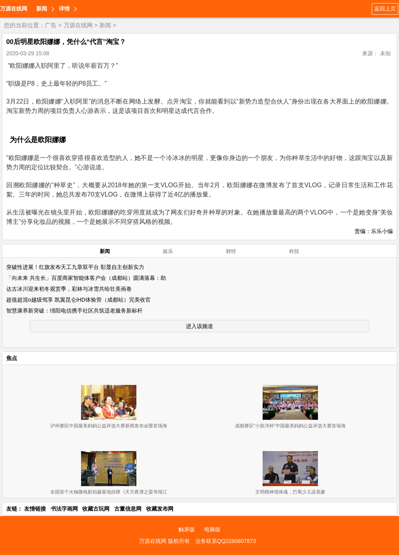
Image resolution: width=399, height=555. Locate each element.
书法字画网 (64, 509)
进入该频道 (199, 326)
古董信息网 (127, 509)
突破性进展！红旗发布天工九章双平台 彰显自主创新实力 (75, 267)
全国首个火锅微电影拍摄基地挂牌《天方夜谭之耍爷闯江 (108, 492)
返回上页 (385, 8)
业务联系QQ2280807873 (225, 541)
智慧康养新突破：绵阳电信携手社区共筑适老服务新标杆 (74, 310)
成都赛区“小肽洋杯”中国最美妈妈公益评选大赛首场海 (290, 426)
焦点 (11, 358)
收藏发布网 (159, 509)
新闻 (41, 8)
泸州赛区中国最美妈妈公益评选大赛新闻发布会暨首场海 (108, 426)
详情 (64, 8)
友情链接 (35, 509)
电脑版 (212, 529)
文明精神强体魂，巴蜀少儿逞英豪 (290, 492)
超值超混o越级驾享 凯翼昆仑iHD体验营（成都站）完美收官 (78, 300)
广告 (50, 25)
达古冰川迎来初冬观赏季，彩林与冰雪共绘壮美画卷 (69, 289)
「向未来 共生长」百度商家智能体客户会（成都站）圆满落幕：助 (86, 278)
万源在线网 (13, 8)
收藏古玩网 (95, 509)
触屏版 (186, 529)
